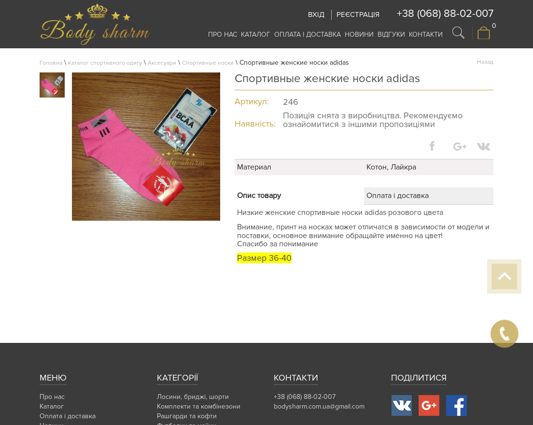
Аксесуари (162, 63)
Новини (359, 34)
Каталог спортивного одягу (105, 63)
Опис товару (259, 195)
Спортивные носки (208, 63)
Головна (51, 63)
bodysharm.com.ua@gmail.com (319, 406)
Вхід (316, 14)
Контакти (426, 34)
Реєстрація (358, 14)
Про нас (222, 34)
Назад (485, 62)
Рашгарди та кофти (187, 416)
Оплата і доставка (307, 34)
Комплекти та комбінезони (198, 406)
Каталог (255, 34)
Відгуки (391, 34)
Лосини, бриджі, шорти (193, 397)
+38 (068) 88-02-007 (445, 13)
